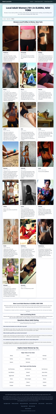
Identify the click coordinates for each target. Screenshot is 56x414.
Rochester (28, 362)
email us (22, 400)
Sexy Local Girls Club (24, 403)
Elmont (44, 379)
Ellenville (28, 375)
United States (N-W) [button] (48, 1)
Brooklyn (44, 355)
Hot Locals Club (32, 406)
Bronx (28, 355)
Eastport (28, 372)
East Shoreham (28, 369)
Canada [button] (31, 1)
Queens (11, 362)
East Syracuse (44, 369)
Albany (11, 355)
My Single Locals (7, 403)
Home (4, 18)
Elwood (28, 382)
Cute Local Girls (41, 403)
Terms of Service (28, 408)
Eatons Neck (44, 372)
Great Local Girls (49, 403)
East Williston (11, 372)
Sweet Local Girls (6, 1)
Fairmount (28, 385)
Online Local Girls (15, 403)
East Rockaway (11, 369)
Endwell (11, 385)
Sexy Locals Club (24, 406)
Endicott (44, 382)
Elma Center (44, 375)
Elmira (11, 379)
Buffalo (11, 358)
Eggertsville (11, 375)
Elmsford (11, 382)
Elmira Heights (28, 379)
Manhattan (28, 358)
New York (8, 18)
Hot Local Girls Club (33, 403)
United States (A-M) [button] (39, 1)
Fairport (44, 385)
